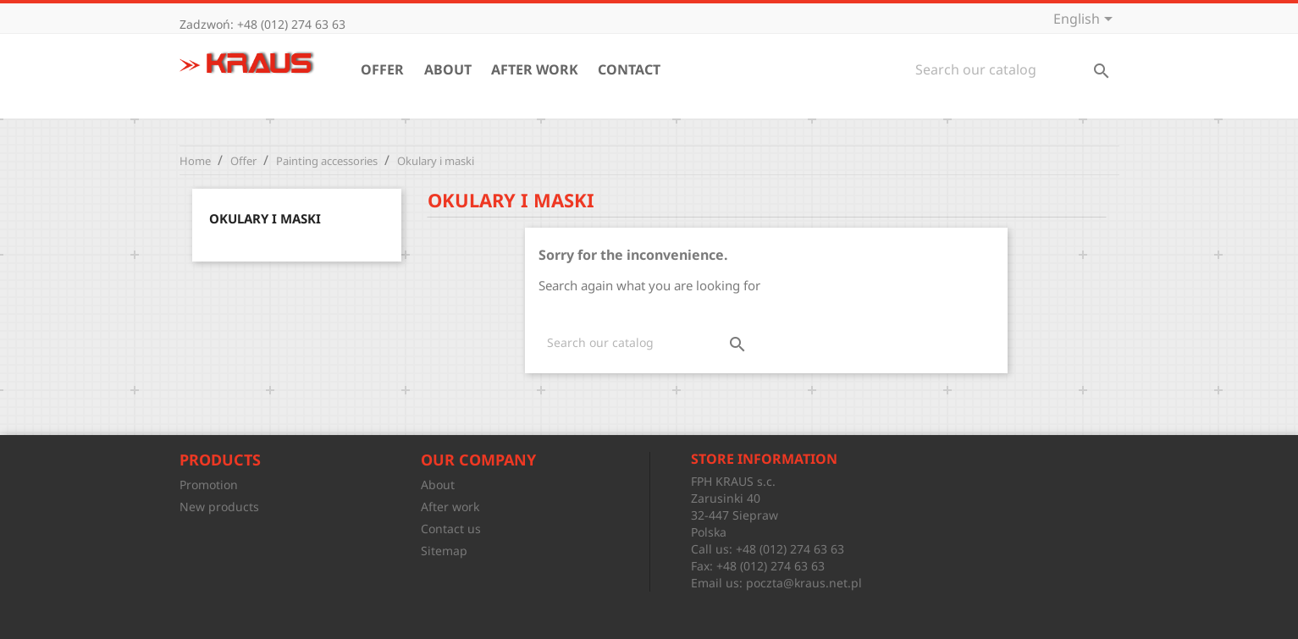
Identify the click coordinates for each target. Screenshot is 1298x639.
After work (534, 69)
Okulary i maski (265, 218)
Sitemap (444, 551)
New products (219, 507)
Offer (382, 69)
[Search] (1012, 69)
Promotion (209, 484)
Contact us (451, 529)
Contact (629, 69)
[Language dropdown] (1085, 20)
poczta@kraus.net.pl (804, 583)
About (448, 69)
